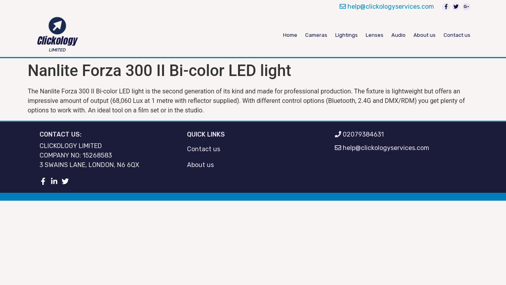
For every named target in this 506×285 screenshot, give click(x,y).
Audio (398, 35)
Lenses (374, 35)
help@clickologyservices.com (387, 6)
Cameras (316, 35)
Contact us (457, 35)
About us (424, 35)
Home (290, 35)
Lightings (346, 35)
